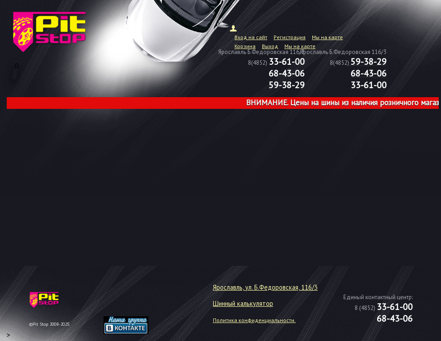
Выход (270, 46)
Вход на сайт (250, 37)
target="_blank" (137, 303)
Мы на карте (327, 37)
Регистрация (290, 37)
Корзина (245, 46)
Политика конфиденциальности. (254, 320)
